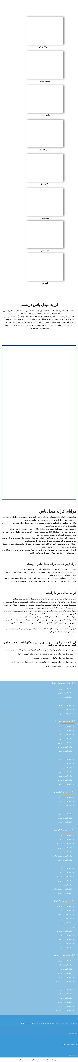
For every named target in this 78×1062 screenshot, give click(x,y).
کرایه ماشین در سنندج (65, 973)
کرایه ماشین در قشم (65, 751)
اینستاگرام (61, 632)
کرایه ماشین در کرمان (65, 801)
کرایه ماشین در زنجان (65, 852)
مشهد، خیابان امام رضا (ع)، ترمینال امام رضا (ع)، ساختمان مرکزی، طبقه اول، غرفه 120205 (48, 1023)
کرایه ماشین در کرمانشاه (64, 981)
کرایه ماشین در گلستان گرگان (62, 856)
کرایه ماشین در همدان (65, 977)
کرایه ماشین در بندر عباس (64, 747)
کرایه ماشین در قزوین (65, 693)
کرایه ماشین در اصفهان (64, 906)
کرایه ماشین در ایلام (65, 965)
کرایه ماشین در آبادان (65, 734)
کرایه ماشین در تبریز (65, 969)
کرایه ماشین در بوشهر (65, 743)
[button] (39, 702)
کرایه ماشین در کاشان (65, 914)
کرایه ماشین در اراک (65, 919)
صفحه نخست (45, 15)
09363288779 (73, 1034)
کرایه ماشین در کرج (66, 697)
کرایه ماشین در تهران (65, 689)
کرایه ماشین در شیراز (65, 726)
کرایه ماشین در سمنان (65, 806)
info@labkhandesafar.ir (70, 1044)
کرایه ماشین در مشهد (65, 797)
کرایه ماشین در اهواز (65, 739)
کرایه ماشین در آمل (66, 835)
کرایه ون (73, 614)
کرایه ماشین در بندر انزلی (64, 843)
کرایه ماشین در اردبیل (65, 961)
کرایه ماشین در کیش (65, 730)
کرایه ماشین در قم (66, 923)
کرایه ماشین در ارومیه (65, 860)
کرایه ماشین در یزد (66, 910)
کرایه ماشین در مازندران (64, 848)
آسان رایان (20, 1059)
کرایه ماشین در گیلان (65, 839)
